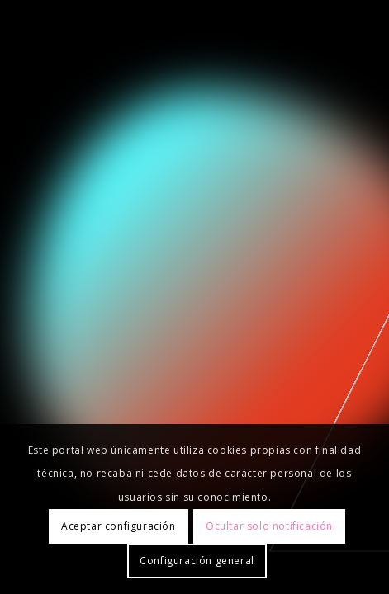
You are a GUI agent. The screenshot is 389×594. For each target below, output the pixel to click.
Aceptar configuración (118, 526)
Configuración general (197, 561)
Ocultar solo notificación (269, 526)
